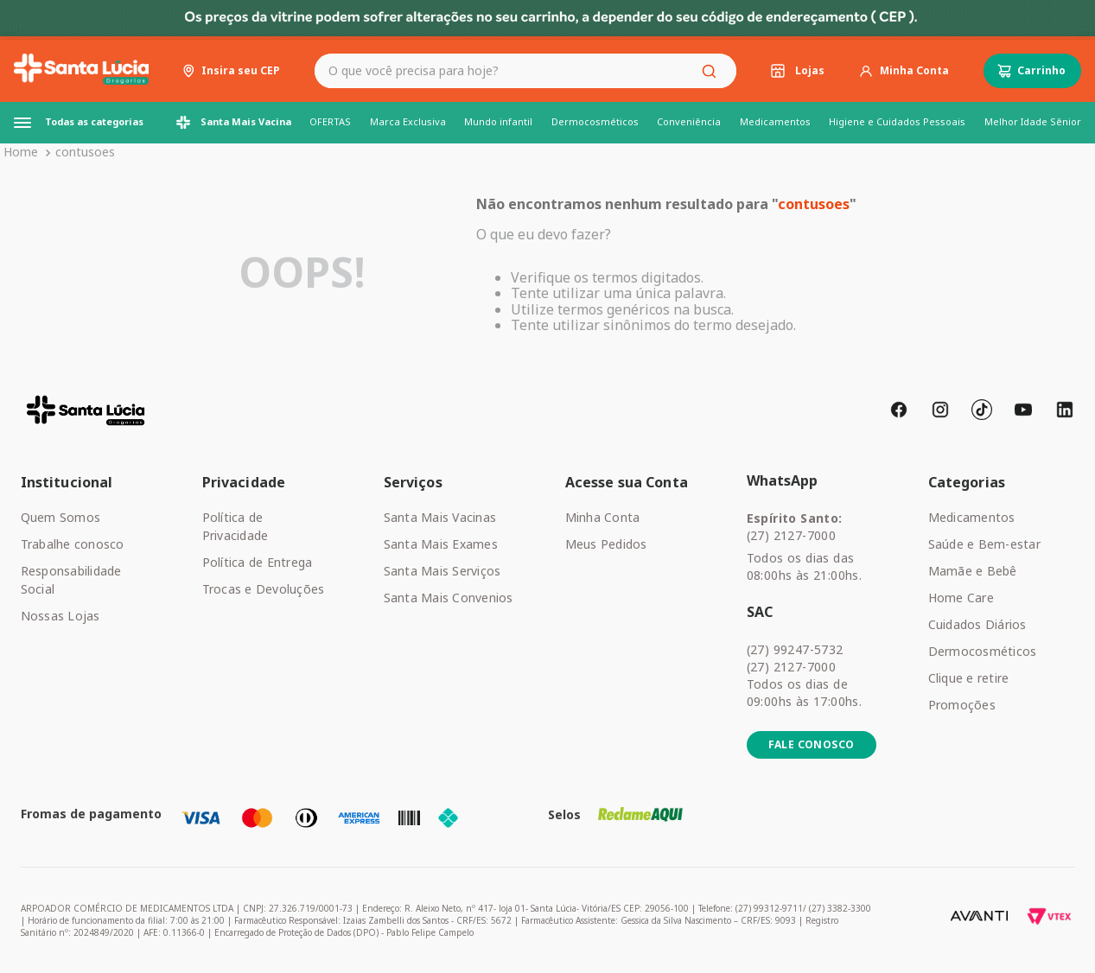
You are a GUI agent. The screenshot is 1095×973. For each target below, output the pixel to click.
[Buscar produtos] (712, 71)
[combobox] (525, 71)
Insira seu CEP (240, 71)
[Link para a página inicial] (20, 152)
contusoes (85, 151)
